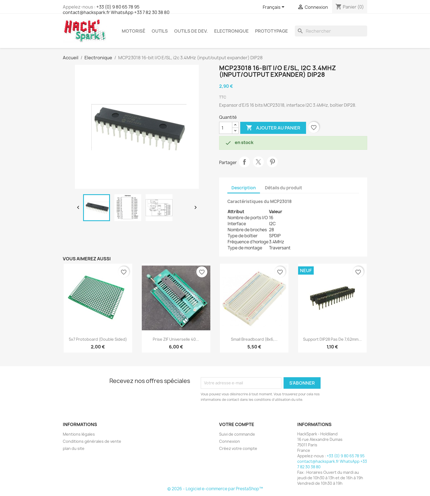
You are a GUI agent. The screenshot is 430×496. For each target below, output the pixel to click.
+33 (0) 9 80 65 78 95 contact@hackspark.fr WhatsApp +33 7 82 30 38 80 (116, 9)
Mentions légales (79, 434)
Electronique (231, 31)
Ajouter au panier (273, 127)
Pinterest (272, 161)
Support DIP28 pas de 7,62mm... (332, 339)
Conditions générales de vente (92, 441)
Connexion (229, 441)
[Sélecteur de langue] (274, 7)
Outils (160, 31)
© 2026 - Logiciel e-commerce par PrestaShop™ (215, 489)
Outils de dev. (191, 31)
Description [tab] (243, 188)
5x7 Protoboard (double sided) (98, 339)
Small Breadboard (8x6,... (254, 339)
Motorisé (133, 31)
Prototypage (271, 31)
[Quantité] (225, 128)
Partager (244, 161)
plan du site (73, 448)
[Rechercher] (331, 31)
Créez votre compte (238, 448)
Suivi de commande (237, 434)
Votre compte (236, 424)
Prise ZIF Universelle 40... (176, 339)
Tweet (258, 161)
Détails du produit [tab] (283, 188)
